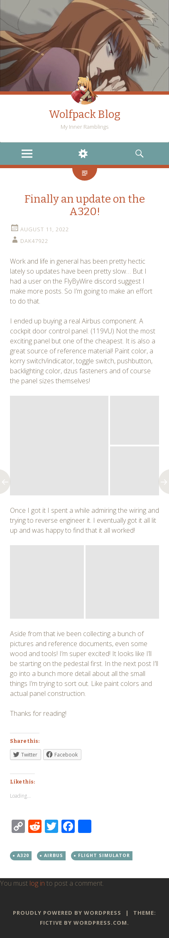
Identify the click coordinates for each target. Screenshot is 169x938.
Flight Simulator (104, 855)
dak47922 (34, 241)
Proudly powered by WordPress (67, 912)
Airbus (53, 855)
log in (37, 883)
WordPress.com (100, 922)
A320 (23, 855)
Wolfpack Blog (84, 114)
